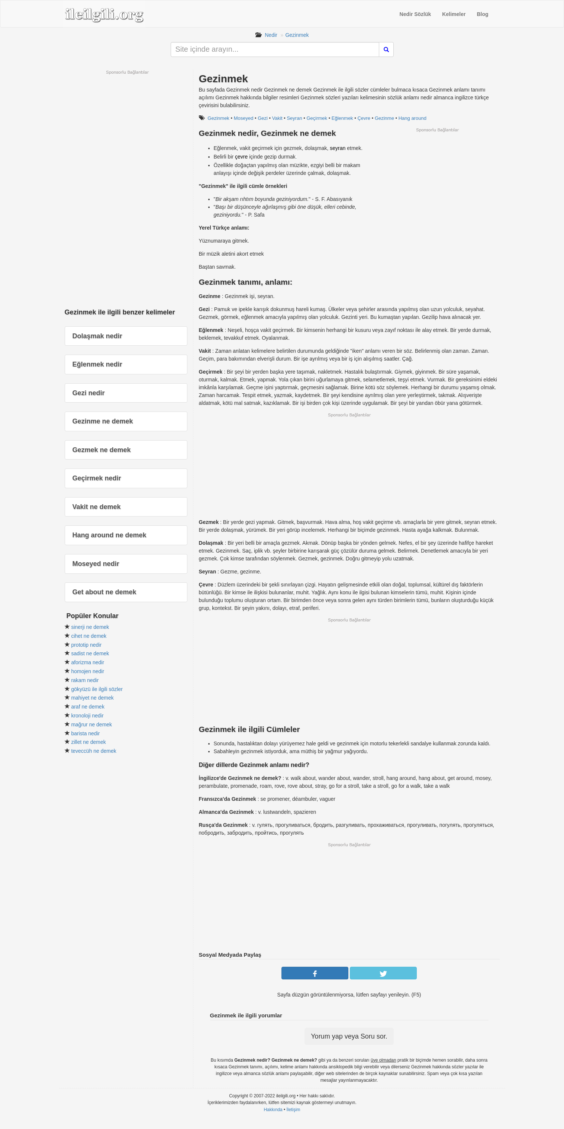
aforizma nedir (87, 662)
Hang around (412, 118)
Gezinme (384, 118)
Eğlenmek (342, 118)
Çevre (363, 118)
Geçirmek (316, 118)
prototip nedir (86, 645)
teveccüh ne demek (93, 751)
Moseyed (244, 118)
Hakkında (273, 1109)
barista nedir (85, 733)
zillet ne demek (88, 742)
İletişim (293, 1109)
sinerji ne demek (90, 627)
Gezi (263, 118)
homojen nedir (87, 671)
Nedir (271, 35)
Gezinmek (297, 35)
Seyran (294, 118)
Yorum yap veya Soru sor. (349, 1036)
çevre (241, 157)
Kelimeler (453, 14)
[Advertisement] (437, 185)
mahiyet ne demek (92, 698)
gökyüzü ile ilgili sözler (97, 689)
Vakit (277, 118)
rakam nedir (85, 680)
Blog (482, 14)
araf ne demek (87, 707)
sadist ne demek (90, 653)
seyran (337, 148)
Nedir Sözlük (415, 14)
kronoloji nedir (87, 716)
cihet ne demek (88, 636)
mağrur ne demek (91, 724)
